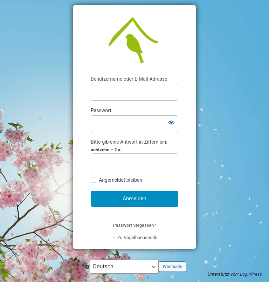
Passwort (101, 110)
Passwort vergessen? (134, 225)
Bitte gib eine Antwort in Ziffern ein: (129, 142)
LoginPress (251, 274)
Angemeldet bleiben (120, 180)
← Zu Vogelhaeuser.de (134, 237)
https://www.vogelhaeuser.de (134, 40)
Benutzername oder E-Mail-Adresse (129, 79)
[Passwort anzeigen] (171, 122)
